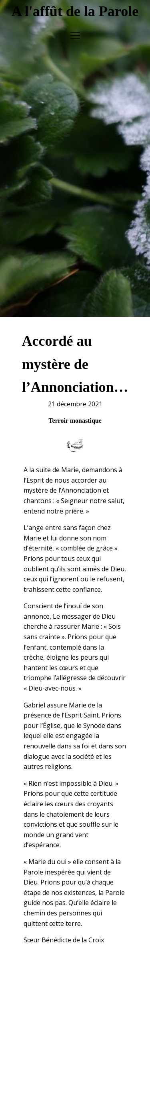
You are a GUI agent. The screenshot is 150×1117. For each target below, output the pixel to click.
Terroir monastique (75, 407)
